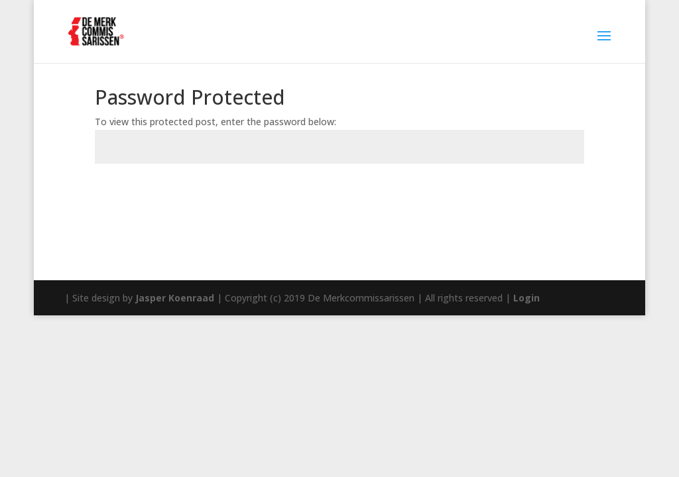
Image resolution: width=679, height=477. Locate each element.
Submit (546, 194)
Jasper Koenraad (174, 298)
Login (526, 298)
